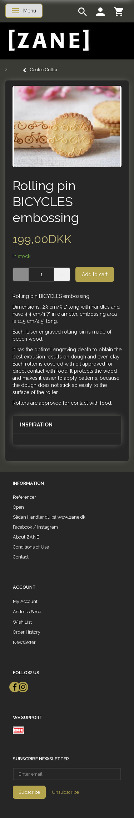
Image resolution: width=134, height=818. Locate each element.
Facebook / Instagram (35, 527)
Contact (21, 557)
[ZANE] (48, 40)
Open (18, 507)
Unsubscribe (65, 792)
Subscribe (29, 792)
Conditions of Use (31, 547)
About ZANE (26, 537)
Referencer (24, 497)
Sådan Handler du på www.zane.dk (49, 517)
